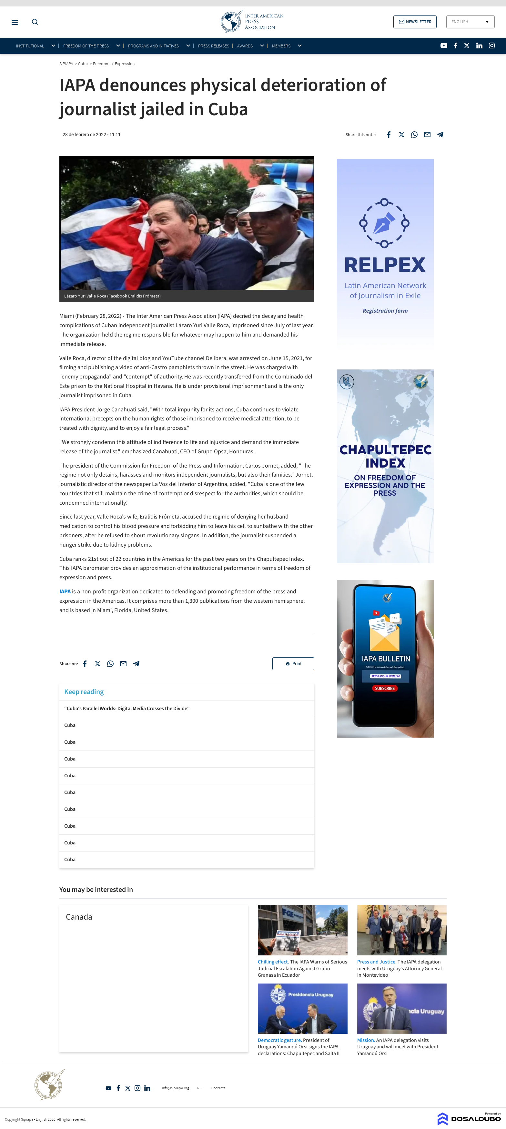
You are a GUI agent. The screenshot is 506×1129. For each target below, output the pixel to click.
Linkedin (147, 1088)
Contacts (218, 1087)
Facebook (118, 1088)
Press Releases (213, 46)
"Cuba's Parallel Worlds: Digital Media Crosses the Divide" (127, 708)
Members (281, 46)
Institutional (30, 46)
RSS (200, 1087)
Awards (245, 46)
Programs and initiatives (153, 46)
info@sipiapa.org (175, 1087)
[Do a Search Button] (33, 22)
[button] (415, 21)
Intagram (137, 1088)
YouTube (108, 1088)
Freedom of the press (86, 46)
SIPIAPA (66, 63)
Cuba (70, 725)
